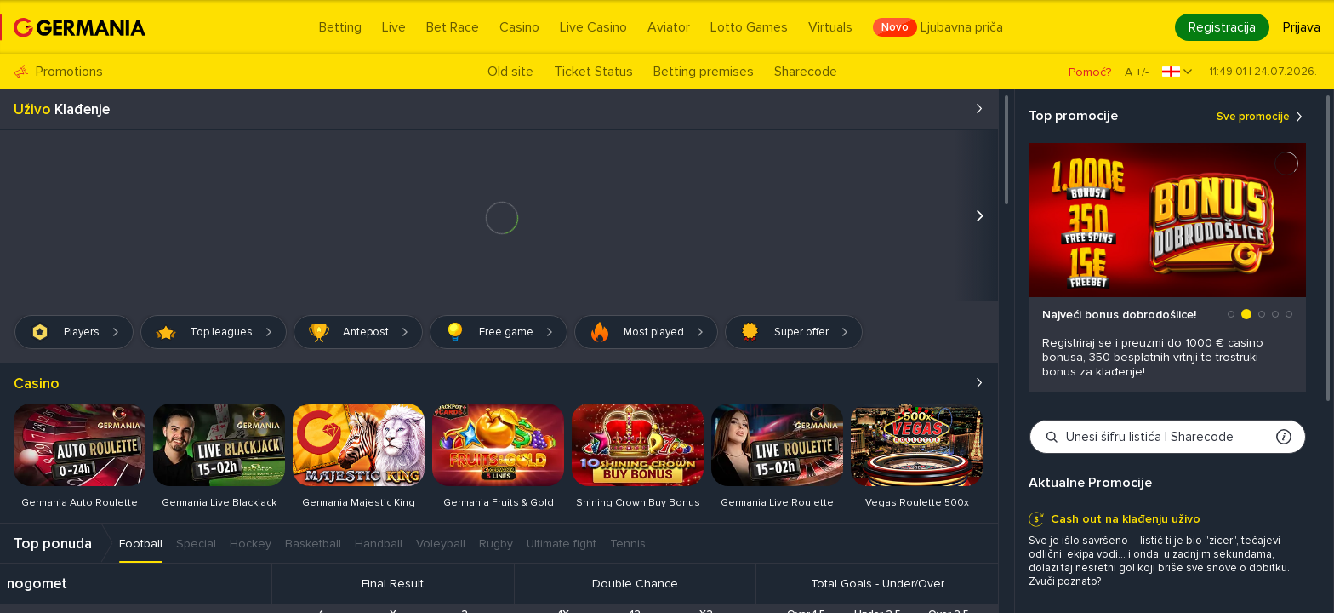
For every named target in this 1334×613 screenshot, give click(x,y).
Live (394, 27)
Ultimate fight (561, 543)
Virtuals (830, 27)
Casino (519, 27)
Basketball (313, 543)
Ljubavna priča (938, 27)
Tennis (628, 543)
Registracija (1222, 27)
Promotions (58, 72)
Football (140, 543)
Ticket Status (593, 71)
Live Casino (593, 27)
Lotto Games (749, 27)
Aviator (668, 27)
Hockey (250, 543)
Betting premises (703, 71)
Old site (510, 71)
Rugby (496, 543)
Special (196, 543)
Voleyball (440, 543)
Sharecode (805, 71)
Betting (340, 27)
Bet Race (452, 27)
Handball (378, 543)
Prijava (1301, 27)
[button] (1231, 314)
